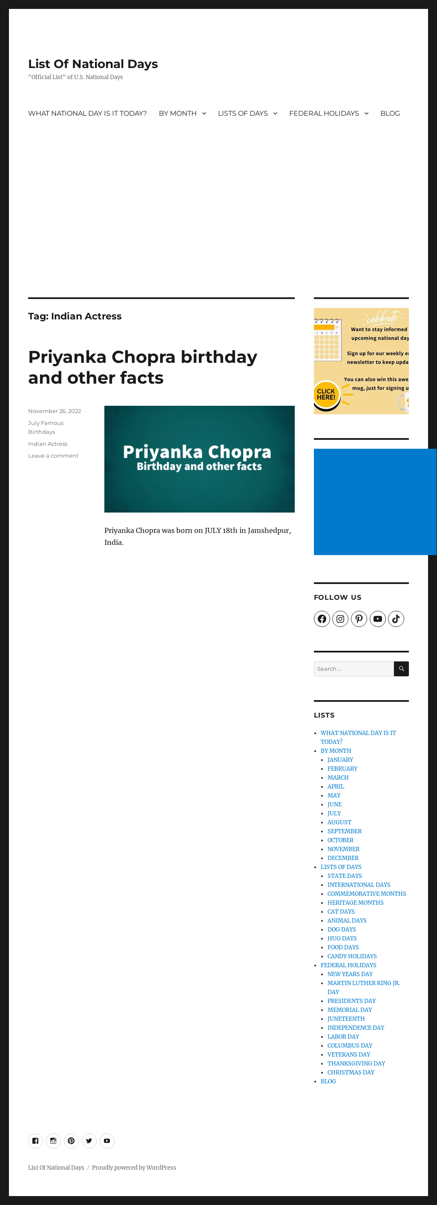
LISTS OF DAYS (243, 113)
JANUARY (340, 759)
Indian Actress (47, 443)
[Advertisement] (220, 234)
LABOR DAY (343, 1036)
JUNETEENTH (346, 1019)
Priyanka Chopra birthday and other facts (142, 367)
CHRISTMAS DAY (351, 1072)
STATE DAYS (345, 876)
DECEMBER (343, 858)
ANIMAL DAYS (347, 920)
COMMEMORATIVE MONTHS (367, 893)
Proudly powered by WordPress (134, 1167)
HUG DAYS (342, 938)
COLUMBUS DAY (350, 1045)
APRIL (336, 786)
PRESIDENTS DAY (352, 1001)
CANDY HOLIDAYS (352, 956)
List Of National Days (93, 64)
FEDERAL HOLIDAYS (324, 113)
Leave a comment (53, 455)
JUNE (335, 804)
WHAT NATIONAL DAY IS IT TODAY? (87, 113)
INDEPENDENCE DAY (356, 1027)
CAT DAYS (341, 911)
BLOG (390, 113)
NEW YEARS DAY (350, 974)
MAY (334, 795)
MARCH (338, 777)
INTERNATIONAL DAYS (359, 885)
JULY (334, 813)
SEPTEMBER (345, 831)
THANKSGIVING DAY (356, 1063)
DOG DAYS (342, 929)
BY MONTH (178, 113)
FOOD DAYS (343, 947)
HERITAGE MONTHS (356, 902)
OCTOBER (341, 840)
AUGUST (339, 822)
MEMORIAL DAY (350, 1010)
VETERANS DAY (349, 1054)
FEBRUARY (342, 768)
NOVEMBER (343, 849)
